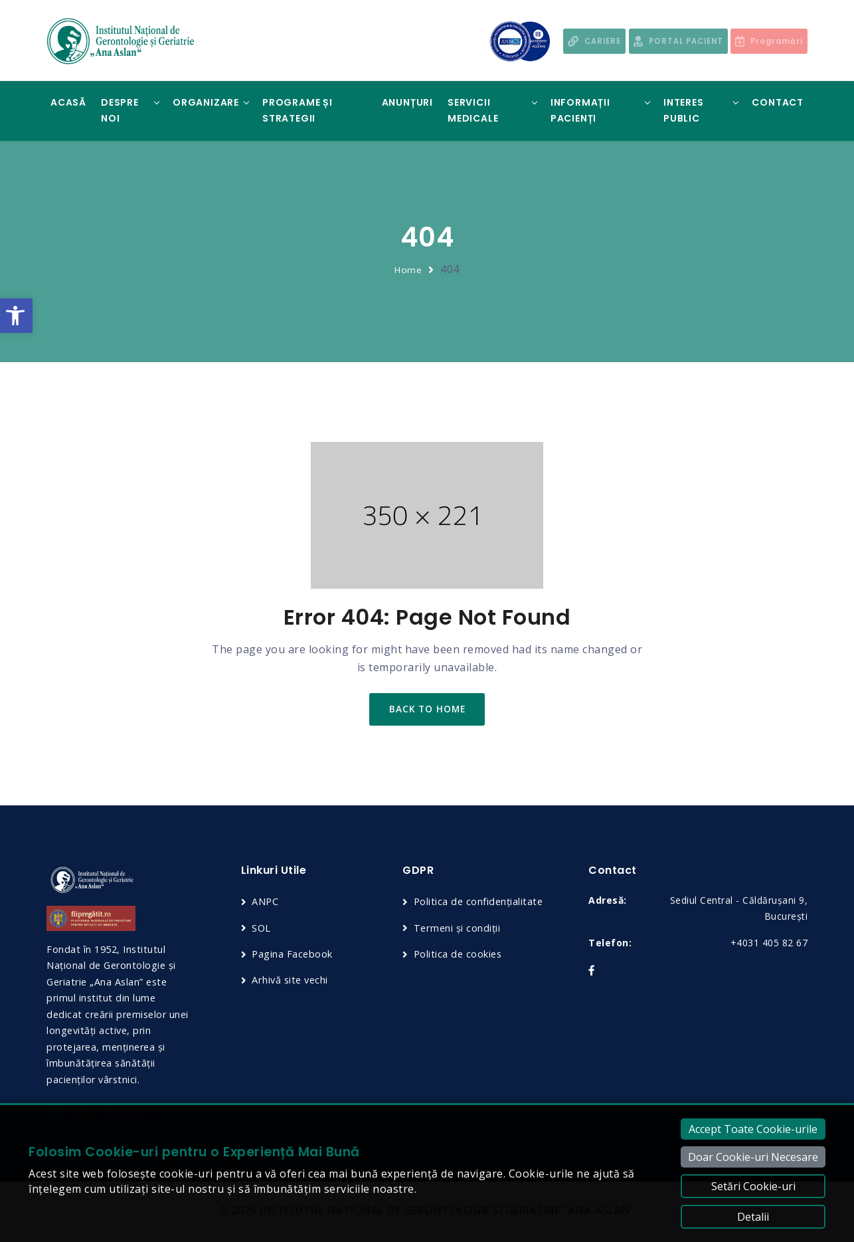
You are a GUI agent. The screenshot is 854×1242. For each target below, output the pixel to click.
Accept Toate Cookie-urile (753, 1129)
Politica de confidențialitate (480, 903)
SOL (262, 929)
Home (408, 269)
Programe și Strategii (297, 110)
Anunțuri (407, 102)
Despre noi (120, 110)
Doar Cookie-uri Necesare (753, 1157)
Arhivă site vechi (291, 981)
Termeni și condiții (458, 929)
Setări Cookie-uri (753, 1186)
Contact (778, 102)
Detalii (753, 1216)
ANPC (265, 903)
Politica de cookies (459, 955)
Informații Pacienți (580, 110)
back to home (427, 710)
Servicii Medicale (473, 110)
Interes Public (683, 110)
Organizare (206, 102)
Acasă (68, 102)
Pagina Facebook (293, 955)
